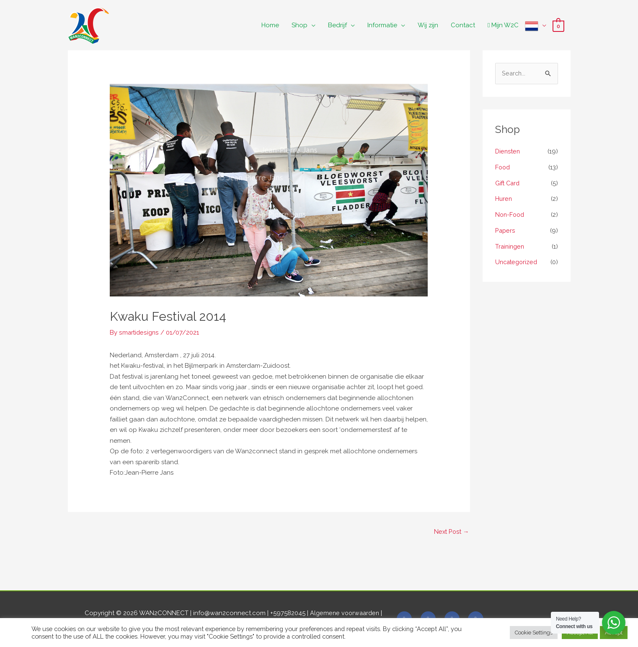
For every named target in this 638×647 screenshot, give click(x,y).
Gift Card (508, 183)
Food (503, 167)
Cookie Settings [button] (534, 632)
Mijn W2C (503, 25)
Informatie (382, 25)
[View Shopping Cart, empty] (558, 25)
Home (270, 25)
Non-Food (510, 215)
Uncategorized (517, 262)
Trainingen (510, 247)
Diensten (508, 152)
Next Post (451, 531)
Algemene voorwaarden (346, 614)
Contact (463, 25)
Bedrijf (337, 25)
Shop (299, 25)
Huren (504, 199)
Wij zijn (428, 25)
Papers (505, 231)
